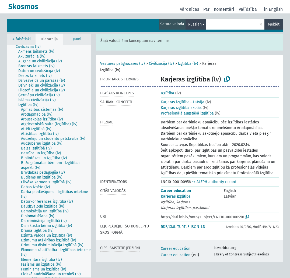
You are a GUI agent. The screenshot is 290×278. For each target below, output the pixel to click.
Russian (195, 24)
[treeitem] (30, 46)
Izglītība (167, 93)
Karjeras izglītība (176, 196)
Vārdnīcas (189, 9)
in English (273, 9)
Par (206, 9)
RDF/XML (168, 226)
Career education (176, 190)
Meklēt (273, 24)
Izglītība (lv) (188, 63)
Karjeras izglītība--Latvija (182, 102)
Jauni (77, 39)
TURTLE (183, 226)
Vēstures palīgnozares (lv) (122, 63)
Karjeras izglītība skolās (181, 107)
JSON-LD (198, 226)
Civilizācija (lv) (161, 63)
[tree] (49, 161)
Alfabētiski (21, 39)
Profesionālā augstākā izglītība (187, 113)
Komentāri (224, 9)
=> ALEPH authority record (214, 182)
